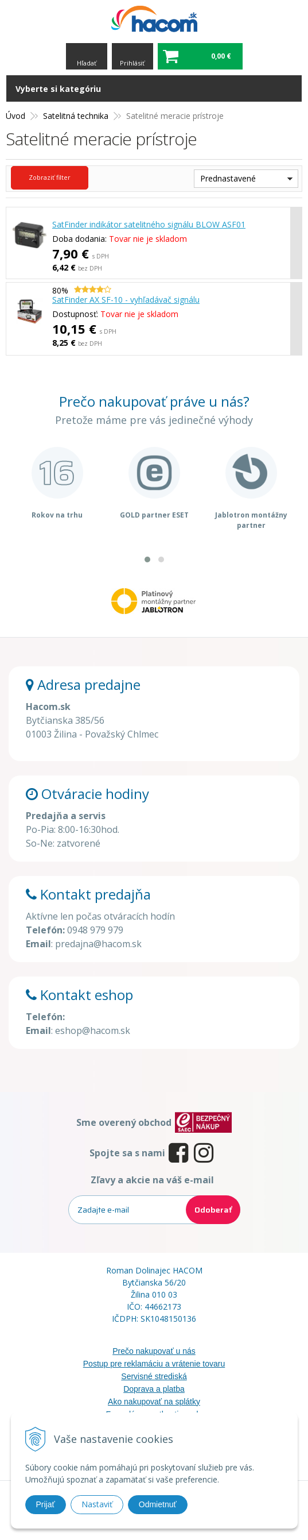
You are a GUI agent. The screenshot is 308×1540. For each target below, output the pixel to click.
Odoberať (213, 1209)
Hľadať (86, 63)
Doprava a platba (154, 1389)
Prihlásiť (132, 63)
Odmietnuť (158, 1504)
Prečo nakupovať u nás (154, 1351)
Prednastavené (228, 178)
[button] (147, 559)
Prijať (45, 1504)
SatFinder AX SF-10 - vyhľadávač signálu (126, 299)
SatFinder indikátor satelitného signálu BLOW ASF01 (148, 224)
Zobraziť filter (50, 177)
